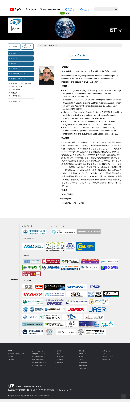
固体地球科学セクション (39, 363)
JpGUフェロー (83, 354)
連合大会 (14, 59)
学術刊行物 (58, 351)
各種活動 (14, 69)
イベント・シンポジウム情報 (21, 84)
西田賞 (46, 45)
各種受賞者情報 (83, 366)
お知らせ (14, 54)
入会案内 (14, 47)
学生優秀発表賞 (83, 363)
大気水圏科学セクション (39, 357)
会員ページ (105, 354)
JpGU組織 (11, 360)
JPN (62, 13)
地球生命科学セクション (39, 366)
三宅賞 (81, 360)
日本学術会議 (15, 96)
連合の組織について (18, 74)
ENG (67, 13)
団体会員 (14, 93)
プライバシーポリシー (109, 357)
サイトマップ (106, 360)
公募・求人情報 (16, 87)
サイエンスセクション (19, 79)
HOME (41, 45)
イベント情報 (59, 360)
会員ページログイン (27, 47)
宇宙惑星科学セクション (39, 354)
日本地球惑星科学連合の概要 (17, 354)
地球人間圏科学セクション (40, 360)
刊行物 (13, 64)
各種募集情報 (15, 90)
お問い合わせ (15, 102)
